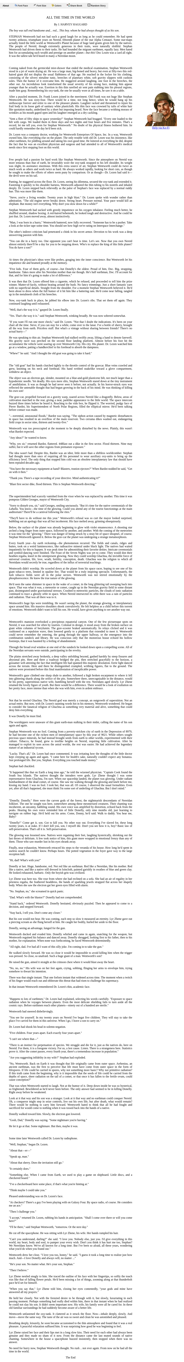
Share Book (74, 5)
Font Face (21, 5)
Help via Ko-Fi (161, 126)
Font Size (39, 5)
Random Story (97, 5)
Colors (56, 5)
